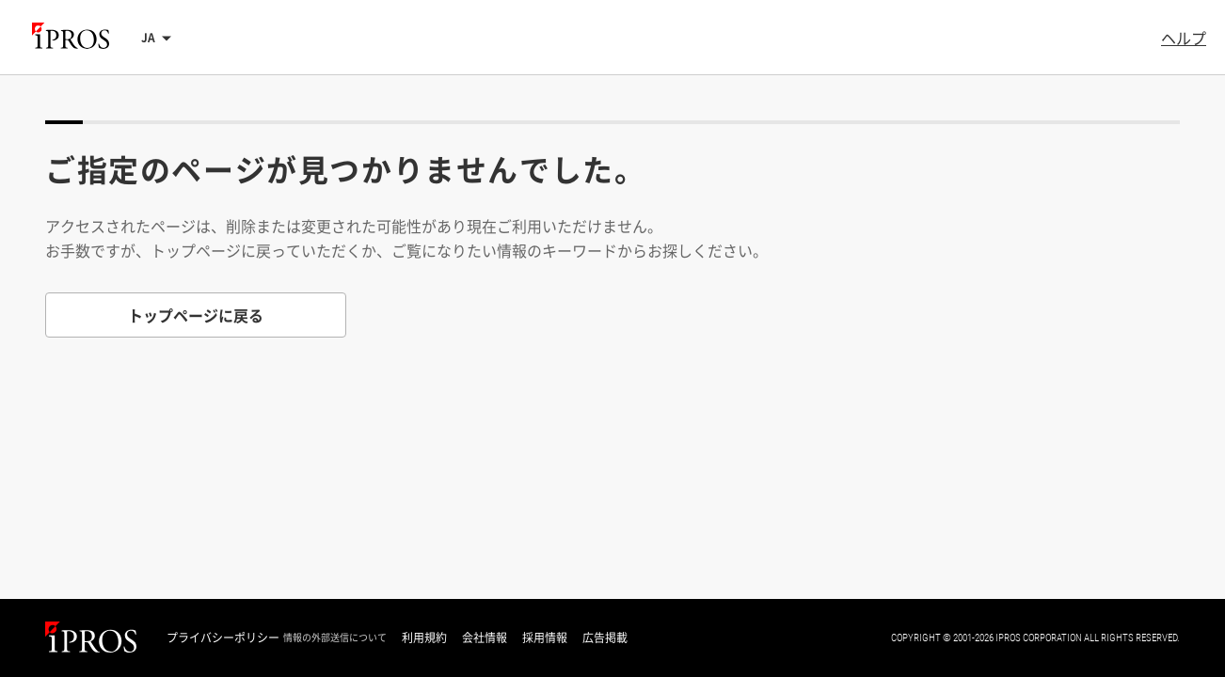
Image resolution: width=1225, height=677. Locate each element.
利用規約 (424, 637)
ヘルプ (1183, 37)
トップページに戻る (195, 315)
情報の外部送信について (335, 637)
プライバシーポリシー (223, 637)
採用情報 (544, 637)
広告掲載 (605, 637)
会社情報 (484, 637)
